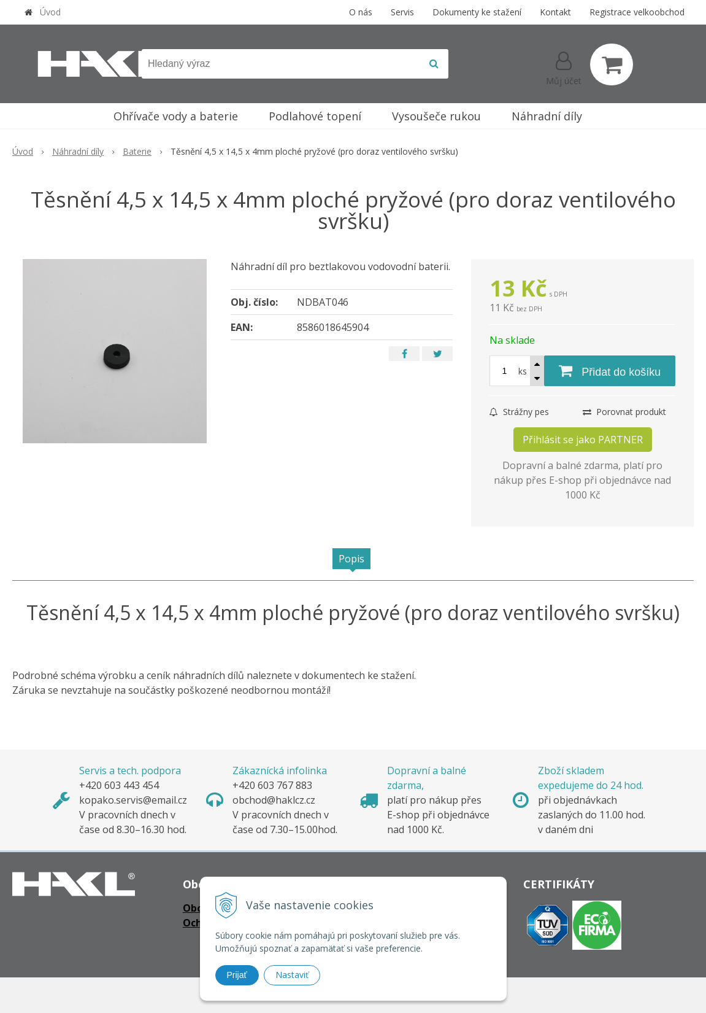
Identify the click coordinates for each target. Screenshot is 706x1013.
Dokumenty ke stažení (476, 12)
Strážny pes (519, 411)
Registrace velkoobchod (637, 12)
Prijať (237, 975)
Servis (402, 12)
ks (522, 371)
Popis (351, 558)
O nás (360, 12)
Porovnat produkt (624, 411)
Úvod (50, 12)
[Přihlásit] (563, 67)
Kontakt (555, 12)
